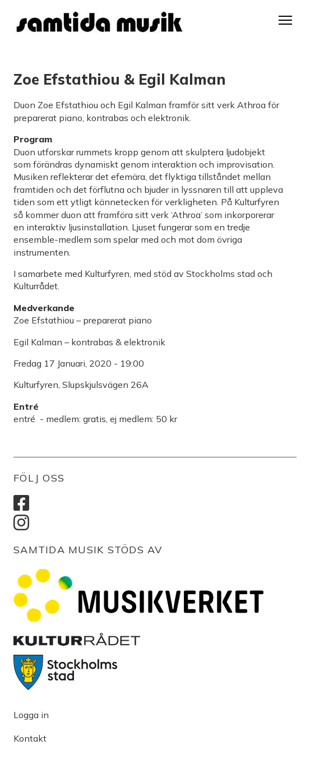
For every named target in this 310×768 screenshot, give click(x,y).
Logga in (31, 714)
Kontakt (30, 738)
